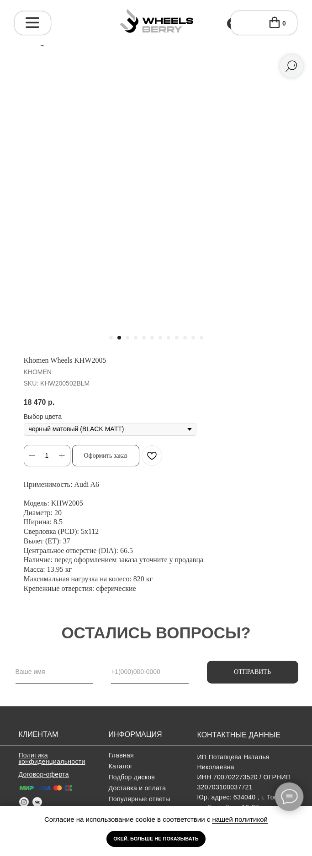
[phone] (150, 672)
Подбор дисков (132, 777)
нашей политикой (240, 819)
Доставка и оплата (137, 788)
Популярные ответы (139, 799)
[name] (54, 672)
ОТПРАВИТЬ (252, 671)
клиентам (38, 734)
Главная (121, 755)
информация (135, 734)
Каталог (121, 766)
